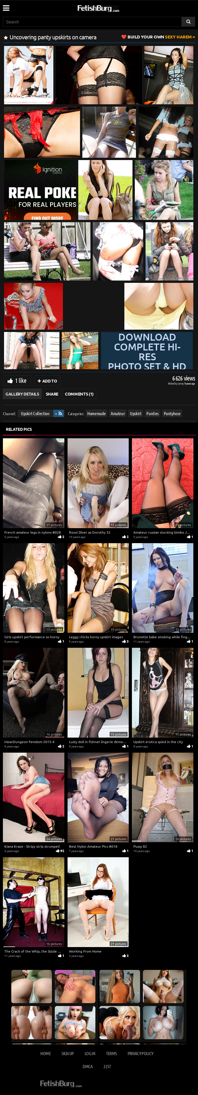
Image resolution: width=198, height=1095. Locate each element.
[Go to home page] (109, 7)
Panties (152, 413)
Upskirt (135, 413)
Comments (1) (79, 393)
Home (45, 1053)
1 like (20, 380)
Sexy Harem (160, 37)
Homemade (96, 413)
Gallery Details (22, 393)
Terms (111, 1053)
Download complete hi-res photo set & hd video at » (147, 366)
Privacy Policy (140, 1053)
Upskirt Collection (35, 413)
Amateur (118, 413)
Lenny (181, 383)
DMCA (87, 1066)
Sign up (67, 1053)
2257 (107, 1066)
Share (52, 393)
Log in (90, 1053)
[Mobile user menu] (6, 6)
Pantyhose (172, 413)
